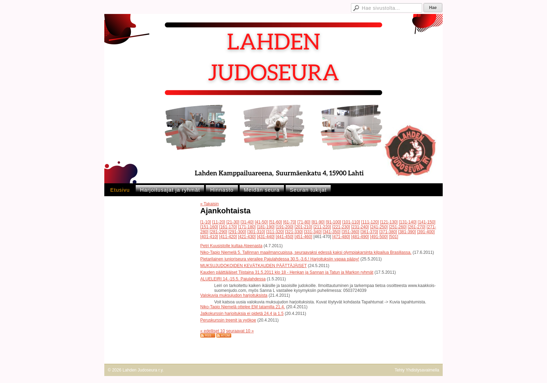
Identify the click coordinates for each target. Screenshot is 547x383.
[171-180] (247, 226)
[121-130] (389, 222)
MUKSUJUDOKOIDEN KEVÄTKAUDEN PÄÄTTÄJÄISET (253, 265)
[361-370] (369, 231)
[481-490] (360, 236)
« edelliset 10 (212, 331)
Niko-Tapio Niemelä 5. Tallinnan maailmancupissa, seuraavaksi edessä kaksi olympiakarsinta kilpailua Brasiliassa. (305, 252)
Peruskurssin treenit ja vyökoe (228, 320)
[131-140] (408, 222)
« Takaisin (209, 203)
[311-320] (275, 231)
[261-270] (417, 226)
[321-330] (294, 231)
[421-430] (247, 236)
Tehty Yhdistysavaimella (417, 370)
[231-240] (360, 226)
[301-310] (256, 231)
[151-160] (209, 226)
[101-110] (351, 222)
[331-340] (313, 231)
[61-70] (289, 222)
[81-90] (318, 222)
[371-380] (388, 231)
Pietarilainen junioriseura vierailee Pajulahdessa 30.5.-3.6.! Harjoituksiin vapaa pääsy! (279, 259)
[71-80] (303, 222)
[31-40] (246, 222)
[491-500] (379, 236)
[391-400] (426, 231)
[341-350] (331, 231)
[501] (393, 236)
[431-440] (266, 236)
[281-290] (218, 231)
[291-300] (237, 231)
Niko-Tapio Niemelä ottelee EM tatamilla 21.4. (242, 306)
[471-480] (341, 236)
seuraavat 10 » (240, 331)
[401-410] (209, 236)
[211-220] (322, 226)
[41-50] (261, 222)
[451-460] (303, 236)
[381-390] (407, 231)
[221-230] (341, 226)
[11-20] (218, 222)
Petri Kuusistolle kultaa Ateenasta (231, 245)
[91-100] (333, 222)
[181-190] (266, 226)
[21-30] (232, 222)
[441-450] (284, 236)
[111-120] (370, 222)
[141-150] (426, 222)
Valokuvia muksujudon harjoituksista (234, 295)
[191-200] (284, 226)
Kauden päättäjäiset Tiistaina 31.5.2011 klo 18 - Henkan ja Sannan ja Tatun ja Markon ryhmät (286, 272)
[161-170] (228, 226)
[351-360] (350, 231)
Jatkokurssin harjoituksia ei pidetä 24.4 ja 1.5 (242, 313)
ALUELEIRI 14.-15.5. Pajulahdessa (232, 279)
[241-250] (379, 226)
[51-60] (275, 222)
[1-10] (205, 222)
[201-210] (303, 226)
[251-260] (398, 226)
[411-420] (228, 236)
